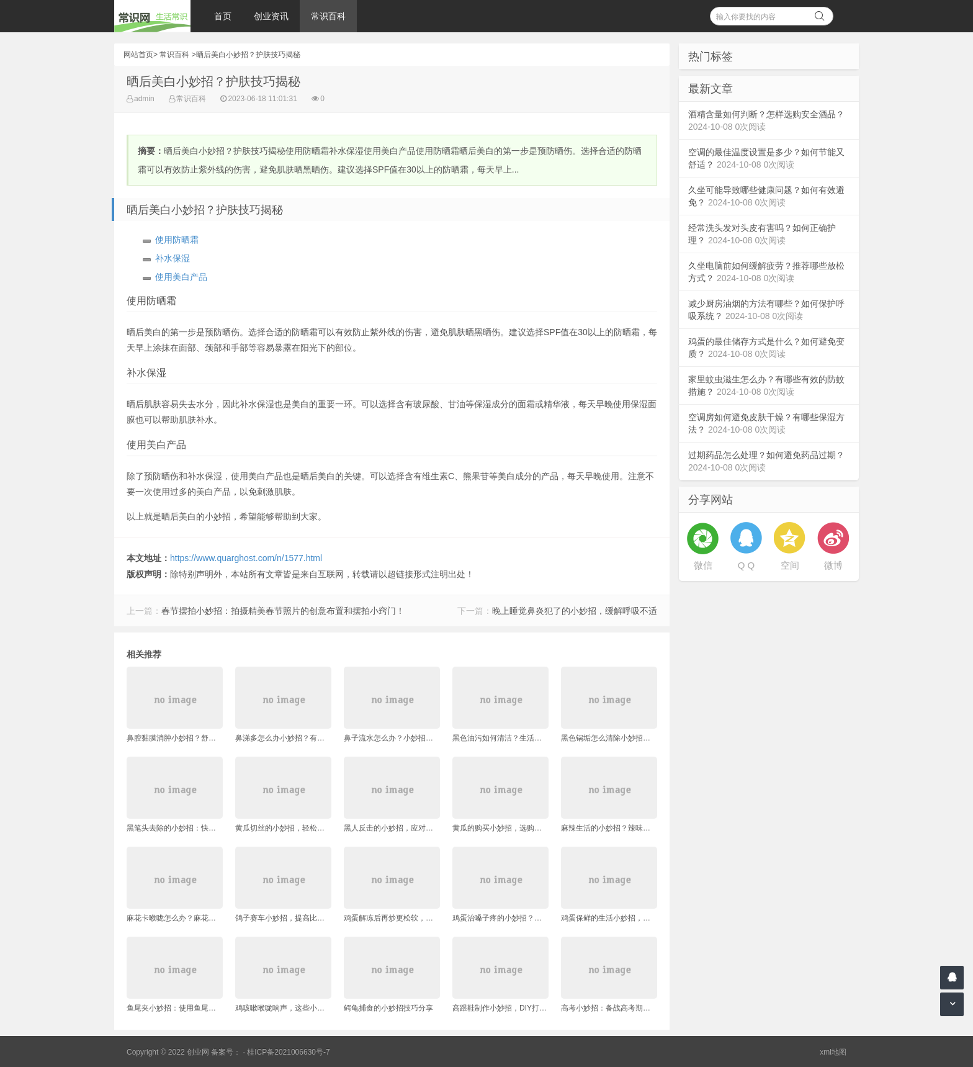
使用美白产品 (181, 277)
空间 (790, 565)
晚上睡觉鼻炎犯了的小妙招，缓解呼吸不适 (574, 611)
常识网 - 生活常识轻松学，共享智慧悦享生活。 (152, 16)
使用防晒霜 (177, 240)
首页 (222, 16)
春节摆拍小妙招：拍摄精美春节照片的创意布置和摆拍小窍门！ (283, 611)
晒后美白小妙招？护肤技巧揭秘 (248, 54)
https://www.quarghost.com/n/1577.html (246, 558)
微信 (703, 565)
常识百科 (328, 16)
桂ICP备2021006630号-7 (288, 1052)
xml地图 (833, 1052)
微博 (833, 565)
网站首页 (138, 54)
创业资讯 (271, 16)
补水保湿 (172, 258)
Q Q (746, 565)
